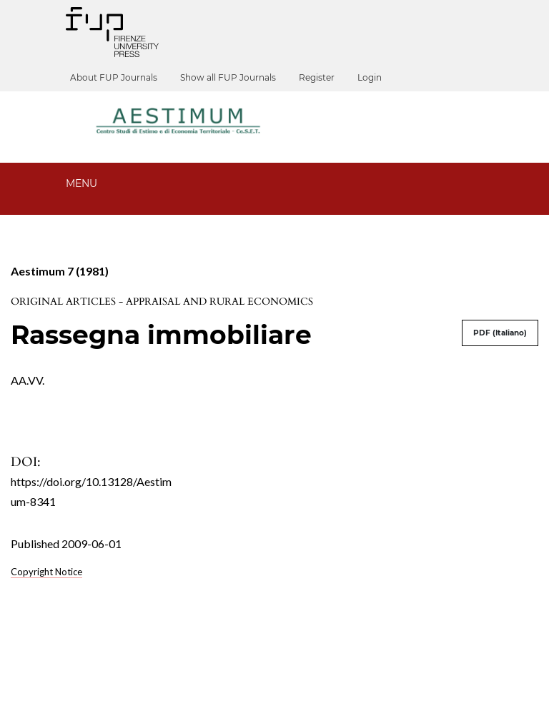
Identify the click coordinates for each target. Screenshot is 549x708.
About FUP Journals (120, 77)
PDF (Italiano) (500, 333)
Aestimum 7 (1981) (60, 271)
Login (377, 77)
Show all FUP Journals (235, 77)
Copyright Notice (46, 571)
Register (324, 77)
